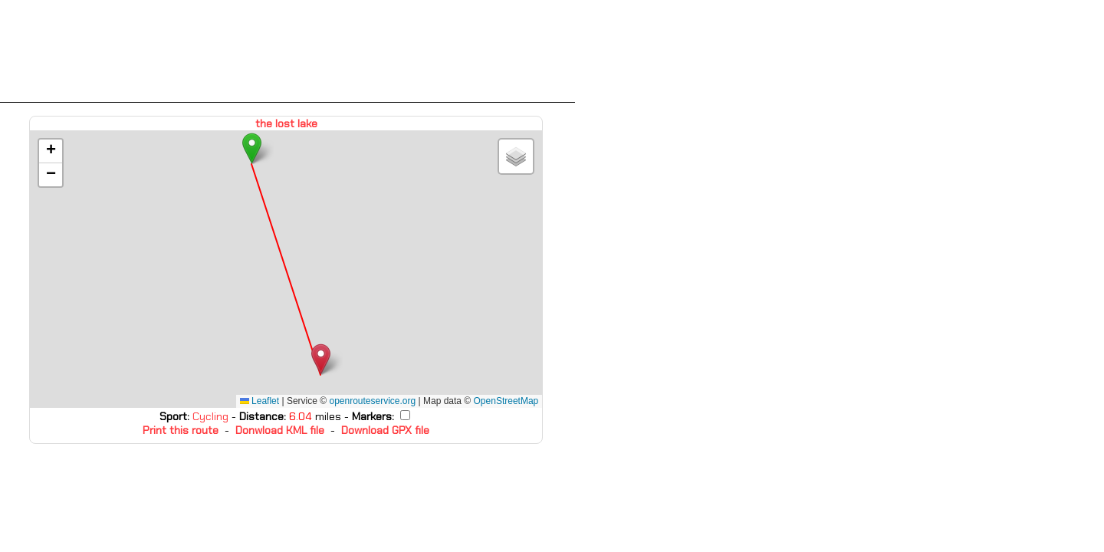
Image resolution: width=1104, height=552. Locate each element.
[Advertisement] (287, 51)
